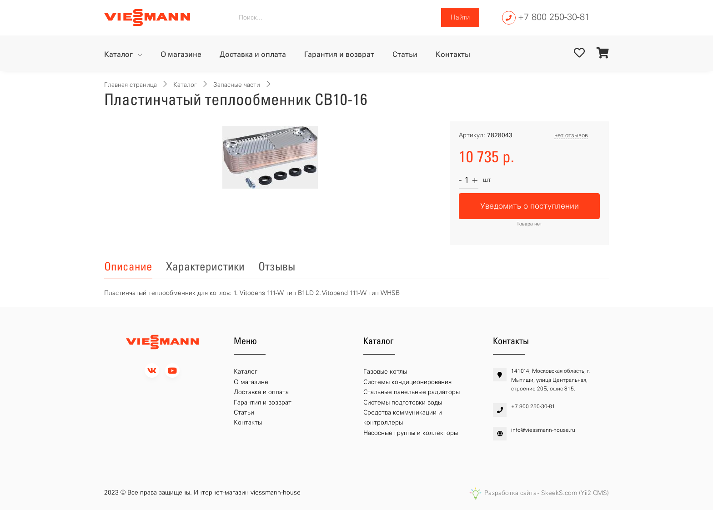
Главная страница (130, 85)
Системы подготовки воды (402, 402)
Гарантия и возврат (339, 54)
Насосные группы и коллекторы (410, 433)
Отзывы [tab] (276, 266)
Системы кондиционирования (407, 382)
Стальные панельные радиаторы (411, 392)
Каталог (119, 54)
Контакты (453, 54)
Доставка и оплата (253, 54)
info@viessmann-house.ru (543, 430)
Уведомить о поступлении (529, 206)
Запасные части (236, 85)
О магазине (181, 54)
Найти (460, 17)
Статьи (404, 54)
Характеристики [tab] (205, 266)
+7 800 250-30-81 (554, 16)
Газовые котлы (385, 371)
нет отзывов (571, 135)
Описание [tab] (128, 266)
